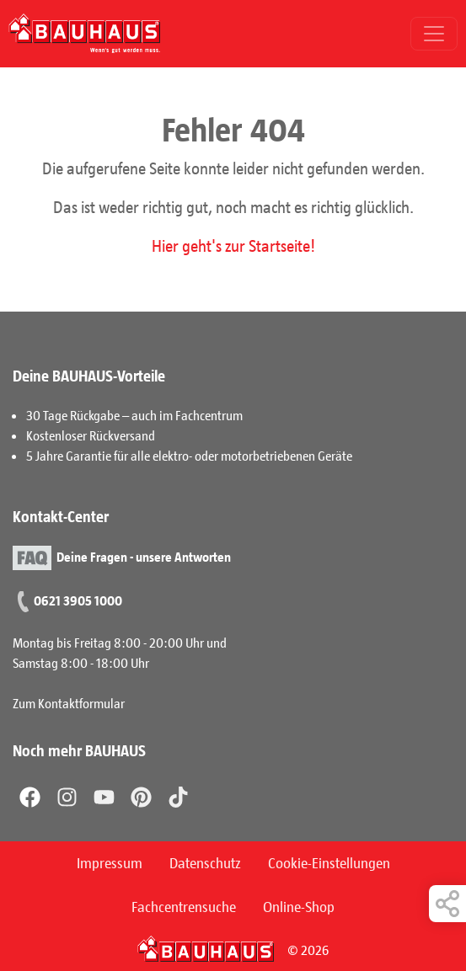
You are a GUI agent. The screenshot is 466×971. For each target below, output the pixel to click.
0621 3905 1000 (78, 600)
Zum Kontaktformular (69, 703)
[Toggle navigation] (434, 34)
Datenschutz (205, 862)
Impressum (109, 862)
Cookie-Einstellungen (329, 862)
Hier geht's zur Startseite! (233, 245)
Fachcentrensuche (183, 906)
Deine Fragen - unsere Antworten (143, 556)
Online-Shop (299, 906)
